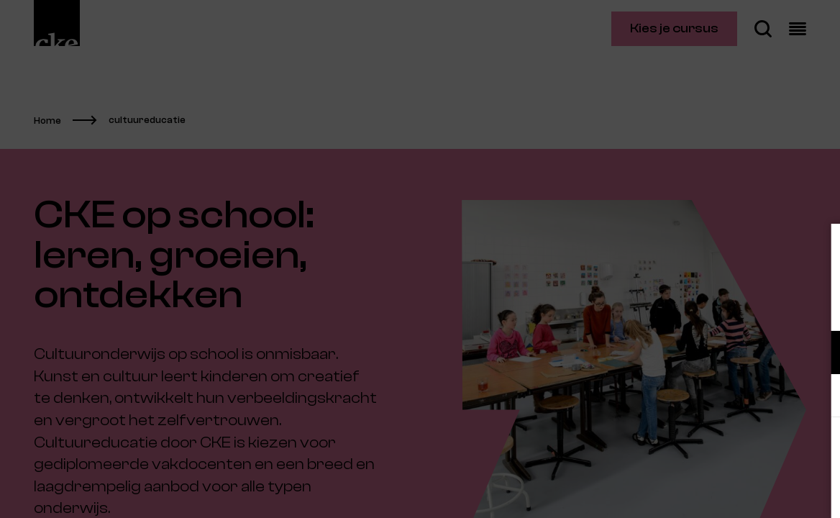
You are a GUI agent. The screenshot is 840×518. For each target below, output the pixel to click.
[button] (703, 352)
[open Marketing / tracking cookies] (817, 397)
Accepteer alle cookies (718, 449)
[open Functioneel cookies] (817, 354)
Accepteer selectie (718, 491)
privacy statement (660, 305)
